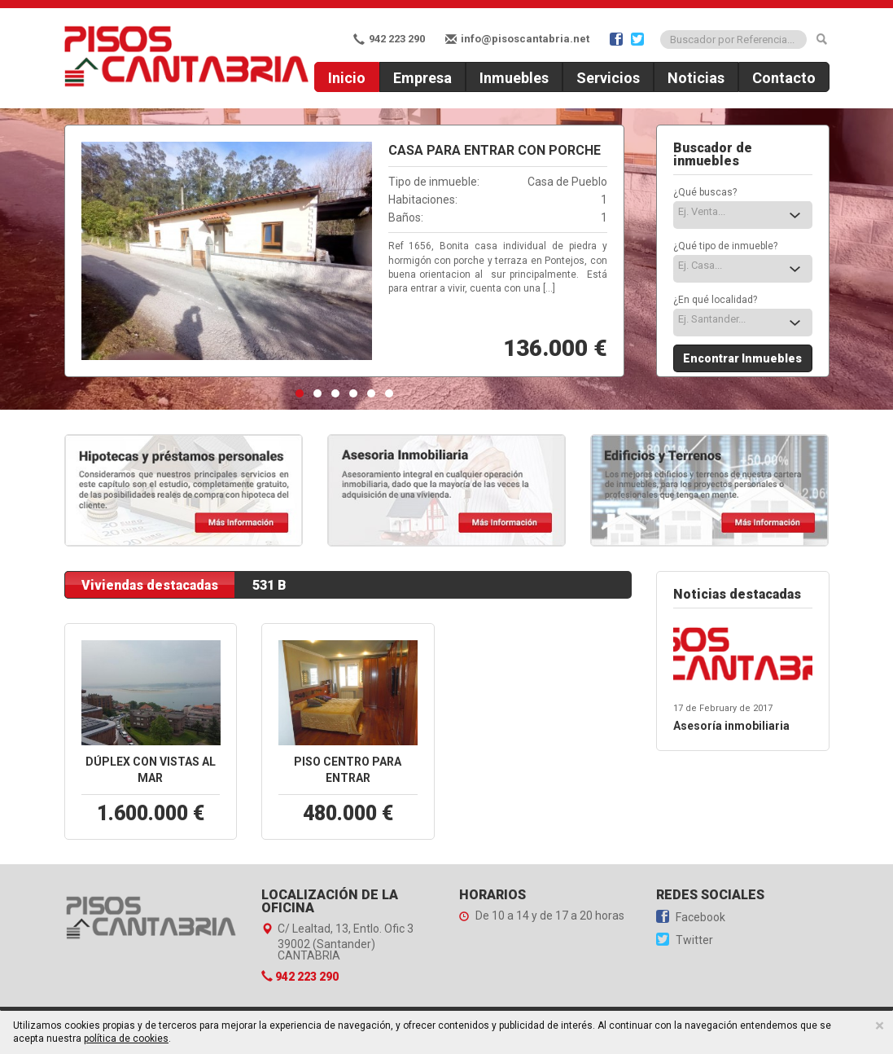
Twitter (684, 939)
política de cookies (126, 1038)
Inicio (347, 77)
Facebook (690, 916)
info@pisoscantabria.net (517, 39)
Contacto (784, 77)
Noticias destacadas (737, 594)
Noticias (696, 77)
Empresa (422, 77)
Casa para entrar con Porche (494, 150)
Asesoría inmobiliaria (731, 725)
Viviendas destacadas (149, 585)
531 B (269, 585)
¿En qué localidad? (715, 300)
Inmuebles (514, 77)
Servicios (608, 77)
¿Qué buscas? (705, 192)
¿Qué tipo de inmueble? (725, 246)
